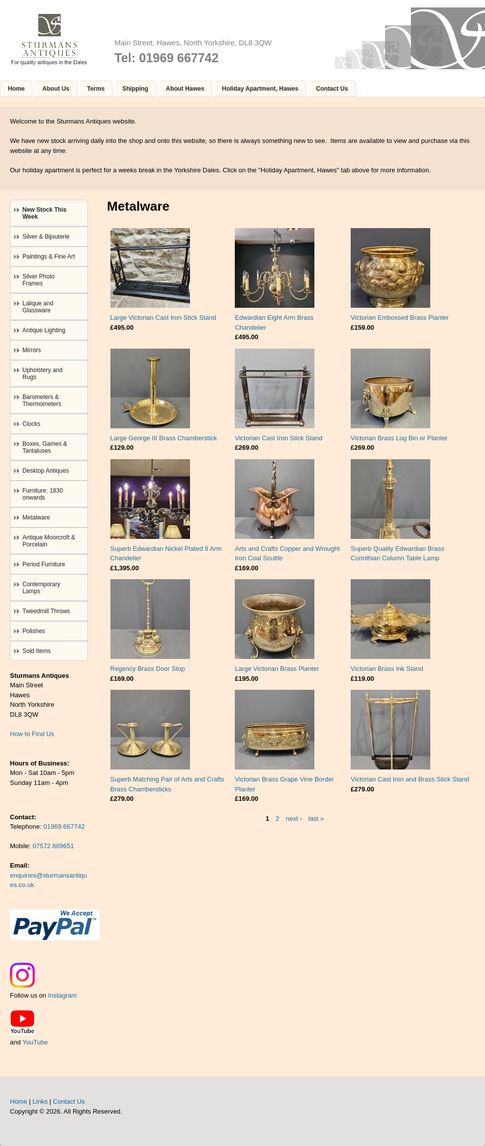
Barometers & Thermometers (41, 400)
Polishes (33, 631)
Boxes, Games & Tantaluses (44, 447)
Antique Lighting (43, 330)
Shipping (135, 88)
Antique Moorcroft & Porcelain (48, 541)
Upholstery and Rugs (42, 374)
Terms (96, 88)
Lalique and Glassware (37, 307)
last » (316, 818)
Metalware (36, 517)
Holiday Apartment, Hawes (260, 88)
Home (16, 88)
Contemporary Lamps (41, 588)
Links (39, 1101)
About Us (55, 88)
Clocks (31, 423)
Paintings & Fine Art (48, 256)
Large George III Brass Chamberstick (163, 438)
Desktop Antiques (45, 470)
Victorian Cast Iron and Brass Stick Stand (410, 779)
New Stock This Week (44, 213)
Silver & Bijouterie (46, 236)
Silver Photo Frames (38, 280)
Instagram (62, 995)
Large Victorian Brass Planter (277, 668)
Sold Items (36, 650)
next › (294, 818)
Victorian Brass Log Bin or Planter (399, 438)
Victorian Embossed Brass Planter (400, 317)
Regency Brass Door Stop (147, 668)
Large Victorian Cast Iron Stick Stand (163, 317)
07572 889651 (53, 846)
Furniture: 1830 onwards (42, 494)
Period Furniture (43, 564)
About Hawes (185, 88)
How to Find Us (32, 734)
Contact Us (332, 88)
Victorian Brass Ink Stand (387, 668)
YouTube (35, 1042)
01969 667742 (64, 826)
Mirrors (31, 350)
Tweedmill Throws (46, 611)
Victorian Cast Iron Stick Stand (278, 438)
